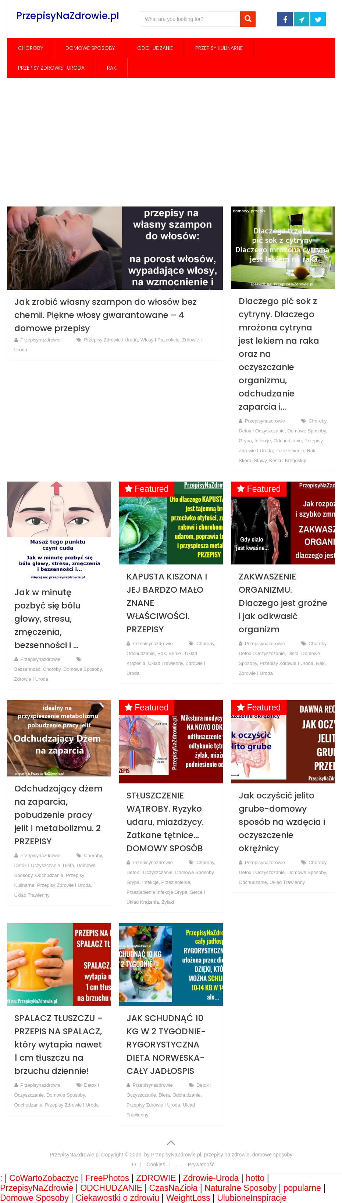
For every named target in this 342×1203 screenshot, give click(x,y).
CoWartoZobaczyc (43, 1178)
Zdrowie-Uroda (211, 1178)
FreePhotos (107, 1178)
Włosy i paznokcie (159, 340)
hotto (255, 1178)
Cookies (156, 1164)
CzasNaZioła (173, 1188)
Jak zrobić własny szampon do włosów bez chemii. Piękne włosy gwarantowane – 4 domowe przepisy (105, 315)
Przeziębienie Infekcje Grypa (157, 892)
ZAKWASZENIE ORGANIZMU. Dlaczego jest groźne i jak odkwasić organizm (283, 603)
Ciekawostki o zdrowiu (117, 1198)
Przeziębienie (289, 450)
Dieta (292, 653)
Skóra (245, 460)
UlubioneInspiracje (251, 1198)
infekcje (262, 440)
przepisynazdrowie (40, 340)
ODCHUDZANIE (111, 1188)
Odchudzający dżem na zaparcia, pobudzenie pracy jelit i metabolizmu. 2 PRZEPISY (58, 815)
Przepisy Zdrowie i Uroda (51, 68)
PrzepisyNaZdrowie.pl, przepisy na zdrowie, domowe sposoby (221, 1155)
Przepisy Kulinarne (219, 48)
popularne (302, 1188)
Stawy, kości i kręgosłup (280, 460)
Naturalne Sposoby (240, 1188)
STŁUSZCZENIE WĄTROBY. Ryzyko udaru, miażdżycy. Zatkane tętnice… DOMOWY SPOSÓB (165, 822)
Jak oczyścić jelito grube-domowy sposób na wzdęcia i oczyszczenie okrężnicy (282, 822)
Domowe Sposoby (90, 48)
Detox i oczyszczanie (262, 431)
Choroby (30, 48)
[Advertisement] (171, 142)
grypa (245, 440)
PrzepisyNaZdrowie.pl (67, 16)
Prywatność (201, 1164)
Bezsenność (27, 669)
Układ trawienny (165, 663)
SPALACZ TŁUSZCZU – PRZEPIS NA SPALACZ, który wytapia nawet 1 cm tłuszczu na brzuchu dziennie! (58, 1044)
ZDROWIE (156, 1178)
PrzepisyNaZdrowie (36, 1188)
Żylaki (167, 902)
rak (111, 68)
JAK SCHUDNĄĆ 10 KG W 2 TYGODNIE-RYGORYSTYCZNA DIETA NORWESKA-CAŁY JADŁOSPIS (166, 1044)
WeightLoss (188, 1198)
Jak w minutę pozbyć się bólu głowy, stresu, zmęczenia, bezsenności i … (47, 618)
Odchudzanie (155, 48)
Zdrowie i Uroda (31, 679)
